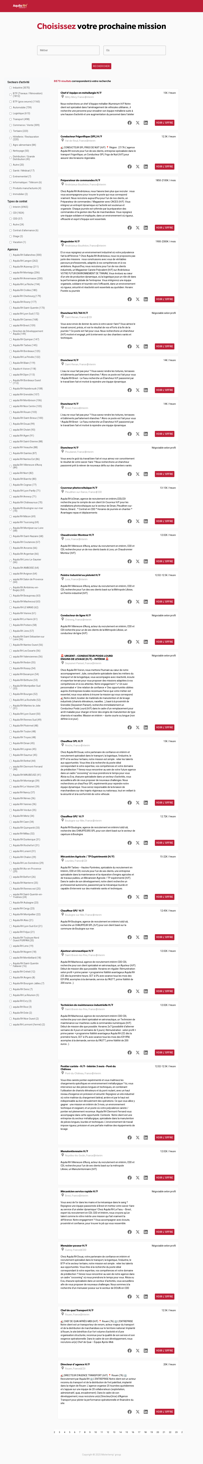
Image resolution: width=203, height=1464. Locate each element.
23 (176, 1432)
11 (101, 1432)
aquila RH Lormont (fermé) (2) (29, 1024)
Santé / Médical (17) (24, 170)
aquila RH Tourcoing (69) (26, 522)
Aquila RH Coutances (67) (26, 542)
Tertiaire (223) (20, 131)
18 (145, 1432)
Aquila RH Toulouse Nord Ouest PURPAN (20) (26, 939)
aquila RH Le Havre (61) (25, 619)
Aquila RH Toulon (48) (24, 731)
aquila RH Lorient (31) (24, 851)
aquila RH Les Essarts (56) (26, 650)
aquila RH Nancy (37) (24, 792)
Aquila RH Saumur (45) (25, 755)
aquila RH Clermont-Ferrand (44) (27, 768)
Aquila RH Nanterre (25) (25, 882)
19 (151, 1432)
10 (95, 1432)
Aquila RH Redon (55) (24, 662)
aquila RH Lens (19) (23, 946)
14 (120, 1432)
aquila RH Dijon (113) (24, 374)
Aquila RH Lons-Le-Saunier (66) (27, 561)
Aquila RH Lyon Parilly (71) (26, 490)
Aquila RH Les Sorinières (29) (28, 863)
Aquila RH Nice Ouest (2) (26, 1018)
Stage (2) (18, 236)
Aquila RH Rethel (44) (24, 761)
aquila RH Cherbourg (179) (27, 296)
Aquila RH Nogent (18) (24, 951)
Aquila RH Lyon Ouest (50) (26, 714)
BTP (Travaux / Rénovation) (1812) (27, 94)
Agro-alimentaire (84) (24, 145)
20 (158, 1432)
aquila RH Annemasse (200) (28, 278)
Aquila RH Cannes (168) (25, 319)
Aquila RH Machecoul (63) (26, 601)
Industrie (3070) (21, 87)
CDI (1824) (18, 212)
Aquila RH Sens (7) (23, 989)
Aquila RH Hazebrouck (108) (28, 388)
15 (126, 1432)
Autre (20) (18, 164)
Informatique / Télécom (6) (27, 182)
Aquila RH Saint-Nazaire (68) (28, 536)
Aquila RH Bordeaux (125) (26, 351)
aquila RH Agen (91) (23, 435)
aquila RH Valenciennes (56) (28, 656)
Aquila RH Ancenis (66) (25, 548)
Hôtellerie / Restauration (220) (26, 138)
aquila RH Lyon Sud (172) (26, 313)
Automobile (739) (22, 107)
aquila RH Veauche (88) (25, 447)
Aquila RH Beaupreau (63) (26, 595)
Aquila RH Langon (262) (25, 260)
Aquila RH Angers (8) (24, 977)
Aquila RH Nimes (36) (24, 798)
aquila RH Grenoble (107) (26, 394)
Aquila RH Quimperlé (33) (26, 827)
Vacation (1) (19, 242)
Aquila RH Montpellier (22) (27, 914)
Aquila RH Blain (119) (24, 363)
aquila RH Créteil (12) (24, 971)
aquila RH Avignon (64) (25, 573)
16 (133, 1432)
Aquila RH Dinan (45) (24, 743)
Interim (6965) (20, 207)
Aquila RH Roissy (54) (24, 668)
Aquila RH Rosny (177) (25, 302)
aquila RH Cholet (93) (24, 429)
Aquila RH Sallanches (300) (27, 255)
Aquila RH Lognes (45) (24, 749)
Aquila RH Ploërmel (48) (25, 725)
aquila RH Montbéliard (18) (27, 957)
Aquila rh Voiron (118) (24, 368)
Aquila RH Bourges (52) (25, 694)
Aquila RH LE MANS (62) (25, 607)
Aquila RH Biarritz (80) (24, 479)
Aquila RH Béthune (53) (25, 680)
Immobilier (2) (20, 194)
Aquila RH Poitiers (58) (25, 625)
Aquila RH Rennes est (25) (27, 888)
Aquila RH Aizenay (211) (26, 266)
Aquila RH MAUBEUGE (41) (27, 774)
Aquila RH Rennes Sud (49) (27, 719)
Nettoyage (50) (21, 150)
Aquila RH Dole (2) (22, 1012)
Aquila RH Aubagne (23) (25, 902)
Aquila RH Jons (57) (23, 631)
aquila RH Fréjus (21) (24, 932)
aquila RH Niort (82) (23, 473)
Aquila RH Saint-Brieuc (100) (28, 418)
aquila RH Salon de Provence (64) (28, 580)
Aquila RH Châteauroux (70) (27, 502)
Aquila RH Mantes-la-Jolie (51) (26, 707)
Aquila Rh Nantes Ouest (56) (28, 645)
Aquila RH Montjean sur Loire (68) (28, 529)
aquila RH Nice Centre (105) (27, 406)
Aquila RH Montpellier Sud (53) (26, 687)
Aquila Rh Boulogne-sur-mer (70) (28, 509)
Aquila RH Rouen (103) (25, 412)
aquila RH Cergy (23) (24, 908)
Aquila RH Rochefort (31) (26, 845)
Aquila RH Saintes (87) (25, 453)
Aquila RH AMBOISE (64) (26, 567)
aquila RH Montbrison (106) (27, 400)
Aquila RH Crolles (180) (25, 290)
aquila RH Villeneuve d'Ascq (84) (27, 466)
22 (170, 1432)
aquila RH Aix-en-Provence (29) (27, 870)
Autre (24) (18, 224)
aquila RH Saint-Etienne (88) (28, 441)
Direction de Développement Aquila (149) (28, 332)
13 (114, 1432)
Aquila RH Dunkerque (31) (26, 839)
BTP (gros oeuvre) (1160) (26, 101)
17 (139, 1432)
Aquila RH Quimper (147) (26, 339)
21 (164, 1432)
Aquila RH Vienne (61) (24, 613)
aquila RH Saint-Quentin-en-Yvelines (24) (28, 895)
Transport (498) (21, 119)
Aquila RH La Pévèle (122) (26, 357)
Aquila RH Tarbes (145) (25, 345)
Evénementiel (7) (22, 176)
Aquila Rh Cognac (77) (25, 484)
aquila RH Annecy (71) (24, 496)
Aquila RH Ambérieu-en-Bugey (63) (26, 588)
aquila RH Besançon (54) (26, 674)
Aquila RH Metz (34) (23, 816)
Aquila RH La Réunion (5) (26, 995)
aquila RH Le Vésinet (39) (26, 786)
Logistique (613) (21, 113)
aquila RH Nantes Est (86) (26, 459)
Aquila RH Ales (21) (23, 920)
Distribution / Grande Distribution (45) (24, 158)
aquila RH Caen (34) (23, 821)
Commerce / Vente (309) (26, 125)
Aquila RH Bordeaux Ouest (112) (27, 381)
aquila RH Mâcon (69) (24, 516)
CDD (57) (17, 218)
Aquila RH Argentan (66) (26, 553)
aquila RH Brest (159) (24, 325)
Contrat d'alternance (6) (25, 230)
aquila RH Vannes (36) (24, 804)
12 (108, 1432)
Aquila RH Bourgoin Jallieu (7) (28, 983)
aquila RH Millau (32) (24, 833)
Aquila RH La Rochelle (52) (27, 700)
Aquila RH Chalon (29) (24, 857)
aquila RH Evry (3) (22, 1001)
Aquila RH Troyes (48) (24, 737)
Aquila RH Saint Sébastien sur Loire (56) (28, 638)
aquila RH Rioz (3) (22, 1007)
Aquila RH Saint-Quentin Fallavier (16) (26, 964)
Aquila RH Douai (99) (24, 424)
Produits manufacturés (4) (27, 188)
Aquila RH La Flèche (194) (26, 284)
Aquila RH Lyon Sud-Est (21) (27, 926)
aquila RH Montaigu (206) (26, 272)
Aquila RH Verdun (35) (24, 810)
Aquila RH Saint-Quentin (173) (29, 307)
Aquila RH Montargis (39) (26, 780)
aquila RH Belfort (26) (24, 877)
